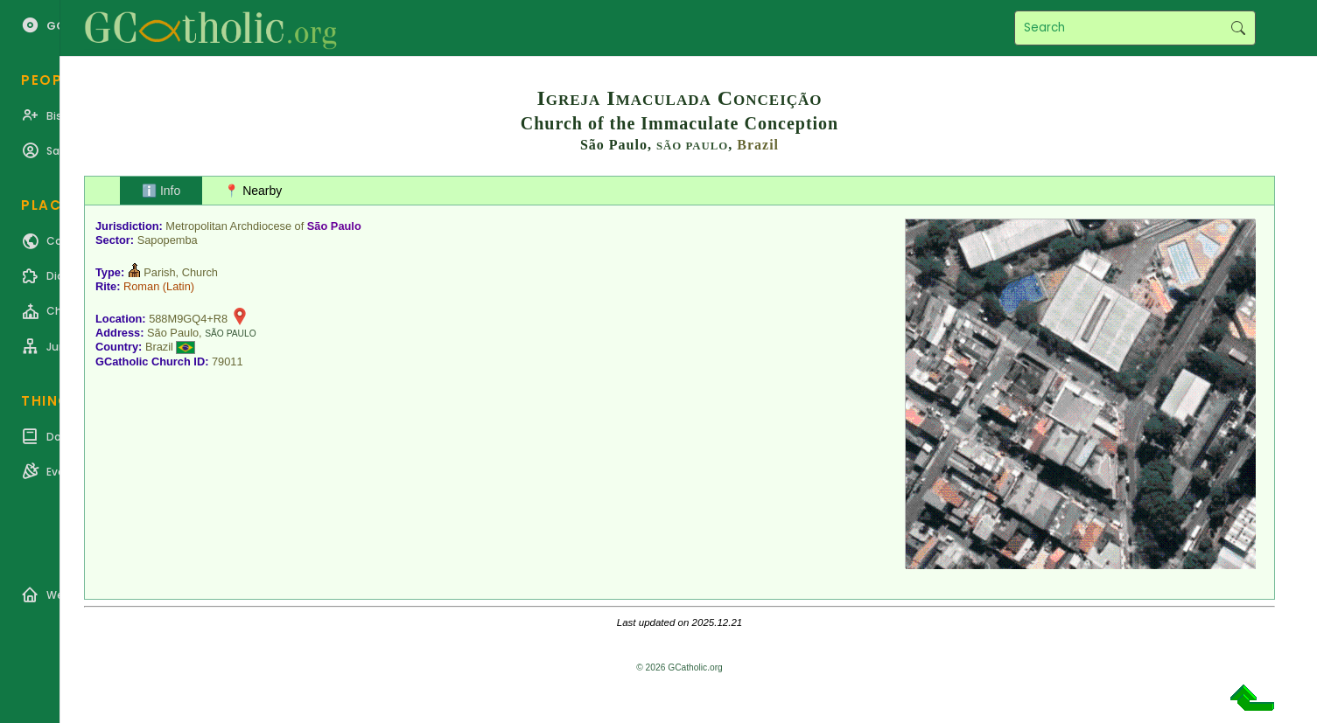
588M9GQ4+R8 (188, 318)
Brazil (758, 144)
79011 (227, 361)
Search (1237, 28)
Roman (141, 286)
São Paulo (334, 226)
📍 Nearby (253, 191)
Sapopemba (167, 240)
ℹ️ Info (161, 191)
